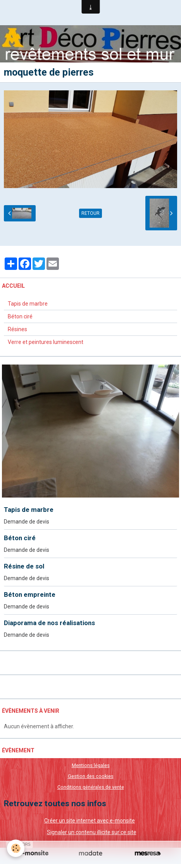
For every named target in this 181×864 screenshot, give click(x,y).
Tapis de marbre (28, 304)
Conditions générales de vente (90, 787)
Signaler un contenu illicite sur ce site (91, 832)
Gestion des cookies (91, 776)
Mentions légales (91, 765)
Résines (17, 329)
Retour (90, 213)
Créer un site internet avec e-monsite (89, 820)
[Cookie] (15, 848)
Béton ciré (20, 316)
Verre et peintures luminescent (45, 342)
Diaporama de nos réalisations (49, 623)
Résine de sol (24, 566)
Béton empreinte (29, 594)
